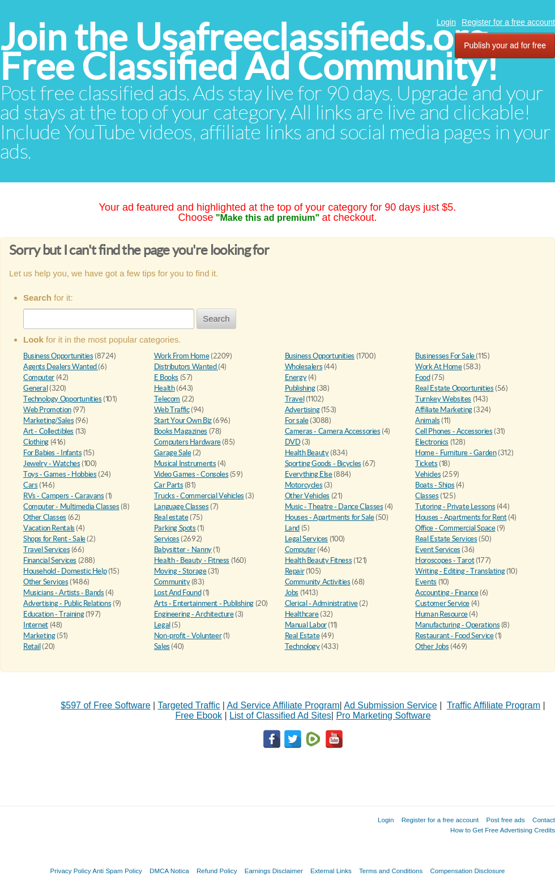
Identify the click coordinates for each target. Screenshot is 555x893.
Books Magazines (180, 431)
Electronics (432, 442)
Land (292, 528)
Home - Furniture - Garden (455, 452)
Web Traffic (172, 409)
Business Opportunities (58, 356)
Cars (30, 485)
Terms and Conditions (390, 870)
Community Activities (318, 582)
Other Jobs (432, 646)
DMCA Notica (169, 870)
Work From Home (182, 356)
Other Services (46, 582)
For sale (297, 420)
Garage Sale (172, 452)
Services (167, 539)
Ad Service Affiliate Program (283, 705)
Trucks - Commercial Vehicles (199, 496)
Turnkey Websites (443, 399)
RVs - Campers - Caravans (63, 496)
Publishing (300, 388)
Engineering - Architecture (194, 614)
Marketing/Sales (48, 420)
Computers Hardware (187, 442)
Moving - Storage (180, 571)
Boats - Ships (434, 485)
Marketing (39, 635)
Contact (543, 819)
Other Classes (44, 517)
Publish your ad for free (505, 45)
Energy (296, 377)
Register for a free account (508, 22)
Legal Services (306, 539)
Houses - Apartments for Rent (460, 517)
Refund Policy (217, 870)
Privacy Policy (70, 870)
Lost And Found (178, 592)
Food (422, 377)
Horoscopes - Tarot (444, 560)
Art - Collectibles (48, 431)
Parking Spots (175, 528)
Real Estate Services (446, 539)
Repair (295, 571)
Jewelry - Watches (51, 463)
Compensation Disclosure (467, 870)
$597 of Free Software (105, 705)
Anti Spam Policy (117, 870)
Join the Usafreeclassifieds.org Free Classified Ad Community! (249, 51)
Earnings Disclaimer (274, 870)
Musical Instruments (185, 463)
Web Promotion (47, 409)
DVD (293, 442)
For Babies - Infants (52, 452)
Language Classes (181, 506)
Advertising (302, 409)
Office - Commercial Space (455, 528)
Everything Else (308, 474)
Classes (426, 496)
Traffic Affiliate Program (493, 705)
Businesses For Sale (445, 356)
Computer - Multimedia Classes (71, 506)
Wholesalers (304, 366)
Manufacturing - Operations (457, 625)
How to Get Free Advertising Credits (502, 830)
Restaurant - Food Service (454, 635)
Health (164, 388)
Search (216, 318)
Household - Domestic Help (64, 571)
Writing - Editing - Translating (460, 571)
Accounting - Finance (446, 592)
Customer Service (442, 603)
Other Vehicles (307, 496)
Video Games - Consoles (191, 474)
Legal (162, 625)
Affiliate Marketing (443, 409)
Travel (295, 399)
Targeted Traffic (188, 705)
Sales (162, 646)
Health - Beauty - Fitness (191, 560)
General (35, 388)
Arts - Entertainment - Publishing (204, 603)
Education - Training (53, 614)
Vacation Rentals (49, 528)
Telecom (167, 399)
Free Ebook (198, 715)
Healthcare (302, 614)
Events (426, 582)
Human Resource (441, 614)
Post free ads (505, 819)
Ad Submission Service (390, 705)
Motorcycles (304, 485)
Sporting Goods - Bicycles (323, 463)
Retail (32, 646)
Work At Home (438, 366)
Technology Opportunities (62, 399)
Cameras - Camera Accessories (333, 431)
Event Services (437, 549)
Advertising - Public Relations (67, 603)
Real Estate (302, 635)
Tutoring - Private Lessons (455, 506)
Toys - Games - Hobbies (59, 474)
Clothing (36, 442)
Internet (35, 625)
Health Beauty (307, 452)
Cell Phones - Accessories (453, 431)
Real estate (171, 517)
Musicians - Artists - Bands (63, 592)
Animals (427, 420)
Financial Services (49, 560)
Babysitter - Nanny (183, 549)
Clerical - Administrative (321, 603)
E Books (166, 377)
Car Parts (168, 485)
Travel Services (46, 549)
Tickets (426, 463)
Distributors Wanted (186, 366)
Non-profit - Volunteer (187, 635)
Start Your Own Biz (183, 420)
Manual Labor (306, 625)
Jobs (291, 592)
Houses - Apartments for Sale (329, 517)
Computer (38, 377)
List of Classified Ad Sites (280, 715)
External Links (331, 870)
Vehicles (428, 474)
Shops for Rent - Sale (54, 539)
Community (172, 582)
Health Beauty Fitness (318, 560)
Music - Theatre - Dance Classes (334, 506)
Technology (302, 646)
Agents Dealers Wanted (60, 366)
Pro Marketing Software (383, 715)
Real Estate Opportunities (454, 388)
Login (446, 22)
